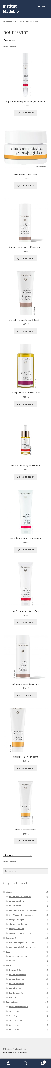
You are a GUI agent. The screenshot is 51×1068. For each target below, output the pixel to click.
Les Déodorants (16, 988)
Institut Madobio (11, 8)
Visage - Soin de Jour (18, 924)
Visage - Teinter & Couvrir (20, 933)
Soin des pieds (15, 1025)
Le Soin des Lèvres (17, 901)
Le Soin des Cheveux (17, 974)
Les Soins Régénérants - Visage (22, 947)
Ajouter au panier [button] (25, 112)
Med (8, 951)
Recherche (25, 1063)
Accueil (9, 21)
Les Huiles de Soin (16, 993)
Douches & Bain (16, 970)
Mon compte (8, 1063)
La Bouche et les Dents (18, 956)
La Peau (12, 961)
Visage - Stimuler (16, 928)
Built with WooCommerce (15, 1052)
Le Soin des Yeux (16, 905)
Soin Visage (14, 1011)
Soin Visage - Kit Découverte (21, 915)
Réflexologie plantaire (18, 1006)
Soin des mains (15, 1020)
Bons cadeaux (12, 1002)
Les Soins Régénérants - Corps (22, 942)
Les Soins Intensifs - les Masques (23, 910)
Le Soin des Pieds (16, 983)
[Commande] (17, 40)
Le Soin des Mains (16, 979)
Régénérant (11, 938)
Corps (8, 965)
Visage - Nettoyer (16, 919)
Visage (9, 892)
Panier (40, 1061)
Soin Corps (13, 1016)
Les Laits (13, 997)
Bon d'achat (14, 1029)
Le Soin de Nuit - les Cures (20, 896)
